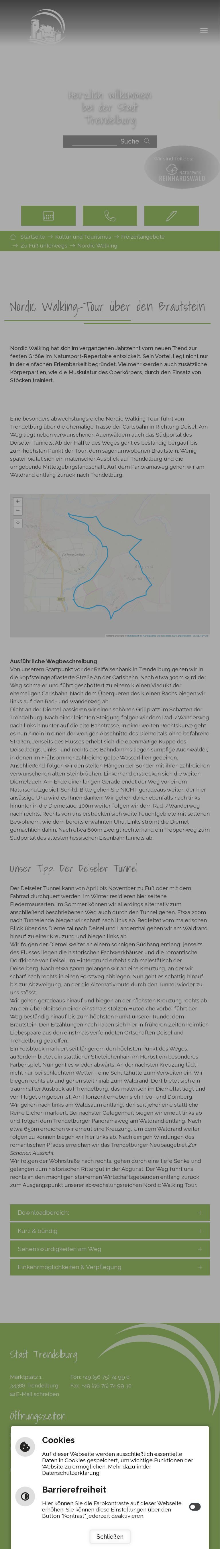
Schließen (110, 1536)
